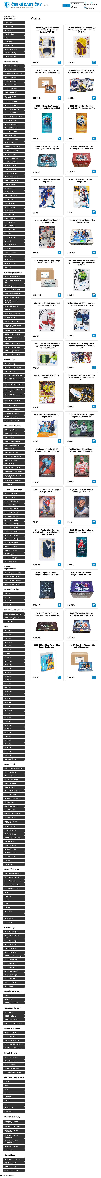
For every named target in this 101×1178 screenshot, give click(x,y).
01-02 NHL (8, 714)
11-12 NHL (7, 676)
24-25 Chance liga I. (11, 944)
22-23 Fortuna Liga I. (11, 963)
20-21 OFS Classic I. (11, 128)
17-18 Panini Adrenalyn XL (13, 1068)
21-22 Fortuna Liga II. (11, 967)
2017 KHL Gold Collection (12, 813)
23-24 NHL (8, 631)
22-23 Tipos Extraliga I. (11, 524)
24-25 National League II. (12, 881)
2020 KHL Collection (11, 779)
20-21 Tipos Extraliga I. (11, 539)
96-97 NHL (8, 732)
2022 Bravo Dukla (10, 1016)
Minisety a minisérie (11, 49)
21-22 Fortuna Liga (10, 1036)
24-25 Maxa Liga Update (12, 367)
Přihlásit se (87, 4)
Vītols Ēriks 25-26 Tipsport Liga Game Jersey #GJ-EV (47, 304)
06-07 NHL (8, 695)
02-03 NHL (8, 710)
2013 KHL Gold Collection (12, 838)
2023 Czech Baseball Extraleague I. (11, 1136)
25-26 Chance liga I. (11, 932)
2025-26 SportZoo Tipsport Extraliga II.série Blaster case (47, 71)
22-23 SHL (8, 601)
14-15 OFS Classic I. (11, 177)
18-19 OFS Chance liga (12, 409)
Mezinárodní (8, 918)
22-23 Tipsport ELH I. (11, 105)
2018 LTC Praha (9, 437)
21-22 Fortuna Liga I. (11, 971)
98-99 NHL (8, 725)
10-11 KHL (7, 860)
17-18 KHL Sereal (10, 810)
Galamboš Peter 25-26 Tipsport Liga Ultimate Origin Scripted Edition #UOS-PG (47, 346)
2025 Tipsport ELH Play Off (13, 73)
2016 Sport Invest (10, 1167)
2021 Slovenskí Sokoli (11, 1040)
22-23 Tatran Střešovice (12, 1159)
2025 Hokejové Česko (11, 286)
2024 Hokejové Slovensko (12, 576)
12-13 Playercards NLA (11, 888)
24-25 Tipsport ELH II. (11, 77)
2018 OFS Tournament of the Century (13, 338)
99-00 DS (7, 256)
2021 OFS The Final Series (13, 116)
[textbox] (77, 4)
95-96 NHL (8, 736)
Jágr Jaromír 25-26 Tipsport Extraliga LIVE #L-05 (81, 491)
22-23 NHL (8, 634)
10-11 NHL (7, 680)
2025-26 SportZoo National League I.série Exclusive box (47, 574)
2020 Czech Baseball (11, 1146)
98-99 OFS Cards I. (10, 263)
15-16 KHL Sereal (10, 830)
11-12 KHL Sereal (10, 856)
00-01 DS (7, 248)
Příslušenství (8, 41)
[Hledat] (66, 5)
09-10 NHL (8, 683)
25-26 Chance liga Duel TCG (12, 936)
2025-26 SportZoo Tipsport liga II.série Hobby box (81, 221)
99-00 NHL (8, 721)
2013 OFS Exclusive (11, 180)
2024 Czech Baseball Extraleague (11, 1121)
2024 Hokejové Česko (11, 297)
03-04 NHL (8, 706)
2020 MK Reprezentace (12, 330)
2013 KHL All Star (10, 841)
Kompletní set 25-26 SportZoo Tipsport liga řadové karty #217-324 (81, 346)
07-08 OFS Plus (9, 211)
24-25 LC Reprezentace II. (13, 276)
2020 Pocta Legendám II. (12, 614)
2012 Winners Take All (11, 460)
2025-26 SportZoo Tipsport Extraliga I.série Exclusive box (47, 614)
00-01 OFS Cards (10, 245)
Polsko (6, 903)
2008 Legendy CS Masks (12, 480)
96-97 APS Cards (10, 982)
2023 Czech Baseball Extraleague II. (11, 1130)
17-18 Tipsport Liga (10, 558)
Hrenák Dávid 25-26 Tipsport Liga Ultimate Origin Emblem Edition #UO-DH (82, 30)
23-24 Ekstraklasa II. (11, 1061)
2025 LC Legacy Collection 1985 (13, 281)
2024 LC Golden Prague (12, 293)
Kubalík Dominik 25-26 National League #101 (47, 181)
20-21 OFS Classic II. (11, 124)
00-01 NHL (8, 717)
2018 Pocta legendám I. (12, 618)
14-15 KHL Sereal (10, 834)
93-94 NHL (8, 744)
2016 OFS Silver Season (12, 441)
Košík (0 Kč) (90, 8)
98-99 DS (7, 267)
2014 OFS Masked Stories (12, 456)
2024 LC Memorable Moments (11, 301)
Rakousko (7, 907)
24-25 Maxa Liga (9, 371)
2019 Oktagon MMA (11, 1163)
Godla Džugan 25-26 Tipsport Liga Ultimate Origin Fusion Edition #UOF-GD (47, 30)
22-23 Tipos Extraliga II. (12, 520)
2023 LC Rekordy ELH (11, 92)
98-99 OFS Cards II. (10, 260)
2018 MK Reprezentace (12, 343)
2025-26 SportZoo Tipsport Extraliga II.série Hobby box (47, 147)
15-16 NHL (8, 661)
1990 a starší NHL (10, 759)
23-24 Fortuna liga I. (11, 952)
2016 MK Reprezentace (12, 351)
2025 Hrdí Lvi (8, 995)
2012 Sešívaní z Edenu (11, 1020)
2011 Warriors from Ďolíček (13, 1023)
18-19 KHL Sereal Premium (13, 798)
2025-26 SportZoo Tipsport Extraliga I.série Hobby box (81, 614)
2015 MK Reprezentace (12, 354)
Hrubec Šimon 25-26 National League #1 (81, 181)
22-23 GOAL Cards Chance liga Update (13, 390)
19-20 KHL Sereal (10, 795)
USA (6, 1104)
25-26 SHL (8, 593)
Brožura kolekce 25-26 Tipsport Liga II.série (47, 416)
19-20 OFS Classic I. (11, 135)
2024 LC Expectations (11, 306)
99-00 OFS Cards (10, 252)
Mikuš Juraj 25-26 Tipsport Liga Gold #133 (47, 376)
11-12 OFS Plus (9, 192)
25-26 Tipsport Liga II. (11, 493)
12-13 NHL (7, 672)
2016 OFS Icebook (10, 449)
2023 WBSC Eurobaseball (13, 1126)
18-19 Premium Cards (11, 413)
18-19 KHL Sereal (10, 802)
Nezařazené (8, 484)
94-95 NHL (8, 740)
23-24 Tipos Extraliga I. (12, 512)
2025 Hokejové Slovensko (12, 573)
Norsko (6, 900)
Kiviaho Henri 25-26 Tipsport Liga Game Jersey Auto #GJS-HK (82, 304)
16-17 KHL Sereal (10, 817)
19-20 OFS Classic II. (11, 131)
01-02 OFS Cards (10, 237)
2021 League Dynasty (11, 430)
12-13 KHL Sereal (10, 849)
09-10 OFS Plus (9, 203)
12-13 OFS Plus (9, 188)
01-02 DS (7, 241)
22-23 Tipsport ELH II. (11, 101)
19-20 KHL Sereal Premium (13, 791)
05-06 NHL (8, 698)
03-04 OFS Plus (9, 226)
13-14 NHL (8, 668)
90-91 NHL (8, 755)
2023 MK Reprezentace (12, 310)
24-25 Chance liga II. (11, 941)
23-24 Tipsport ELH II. (11, 85)
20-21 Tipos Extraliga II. (12, 535)
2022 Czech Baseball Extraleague (11, 1141)
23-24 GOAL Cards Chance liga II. (13, 379)
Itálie (6, 1089)
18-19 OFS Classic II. (11, 139)
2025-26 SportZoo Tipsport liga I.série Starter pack (47, 646)
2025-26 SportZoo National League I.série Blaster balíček (81, 531)
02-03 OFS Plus (9, 229)
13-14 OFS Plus (9, 184)
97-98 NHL (7, 729)
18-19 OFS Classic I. (11, 143)
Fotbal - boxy (8, 30)
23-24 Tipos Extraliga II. (12, 508)
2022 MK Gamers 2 (10, 317)
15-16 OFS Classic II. (11, 165)
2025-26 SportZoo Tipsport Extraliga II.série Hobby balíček (47, 107)
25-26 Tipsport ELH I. (11, 70)
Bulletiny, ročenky (10, 53)
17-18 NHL (7, 653)
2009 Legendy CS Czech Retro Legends (12, 476)
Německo (7, 896)
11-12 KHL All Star (10, 853)
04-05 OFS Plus (9, 222)
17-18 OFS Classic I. (11, 154)
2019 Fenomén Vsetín (11, 434)
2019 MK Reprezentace (12, 334)
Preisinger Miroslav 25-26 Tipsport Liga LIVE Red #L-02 (47, 450)
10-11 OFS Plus (9, 199)
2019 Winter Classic (10, 550)
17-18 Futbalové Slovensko (13, 1048)
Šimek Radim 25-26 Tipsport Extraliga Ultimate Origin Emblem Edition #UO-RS (47, 532)
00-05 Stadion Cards (11, 1170)
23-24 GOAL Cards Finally (13, 375)
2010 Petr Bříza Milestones (13, 471)
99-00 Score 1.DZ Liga (11, 420)
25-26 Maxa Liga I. (10, 364)
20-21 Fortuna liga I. (10, 978)
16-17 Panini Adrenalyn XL (13, 1072)
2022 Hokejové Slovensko (12, 584)
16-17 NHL (7, 657)
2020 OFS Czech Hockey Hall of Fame (12, 325)
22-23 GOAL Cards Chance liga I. (13, 401)
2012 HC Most (9, 464)
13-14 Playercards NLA (12, 885)
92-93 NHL (8, 748)
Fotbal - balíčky (9, 34)
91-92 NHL (8, 751)
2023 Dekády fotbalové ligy (13, 956)
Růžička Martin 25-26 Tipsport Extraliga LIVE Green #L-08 (81, 450)
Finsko (6, 892)
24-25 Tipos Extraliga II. (12, 501)
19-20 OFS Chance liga (12, 405)
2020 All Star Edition (11, 542)
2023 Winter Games (11, 516)
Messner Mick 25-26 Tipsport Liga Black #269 (47, 221)
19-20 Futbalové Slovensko (13, 1044)
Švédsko (7, 915)
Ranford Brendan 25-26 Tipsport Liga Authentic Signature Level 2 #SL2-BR (81, 263)
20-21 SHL (8, 605)
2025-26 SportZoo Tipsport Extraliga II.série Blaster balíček (81, 107)
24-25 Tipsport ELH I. (11, 81)
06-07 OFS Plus (9, 214)
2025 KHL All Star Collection (13, 768)
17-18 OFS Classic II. (11, 150)
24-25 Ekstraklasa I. (10, 1057)
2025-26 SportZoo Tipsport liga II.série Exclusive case (47, 262)
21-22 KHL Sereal (10, 772)
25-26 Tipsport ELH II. (11, 66)
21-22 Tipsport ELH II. (11, 109)
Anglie (6, 1081)
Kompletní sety (9, 45)
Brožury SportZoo (10, 56)
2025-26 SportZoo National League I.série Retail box (81, 574)
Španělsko (7, 1096)
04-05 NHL (8, 702)
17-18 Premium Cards (11, 417)
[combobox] (77, 3)
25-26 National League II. (12, 873)
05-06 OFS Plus (9, 218)
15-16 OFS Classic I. (11, 169)
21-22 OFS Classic (10, 120)
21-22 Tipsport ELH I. (11, 113)
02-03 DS (7, 233)
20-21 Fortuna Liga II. (11, 975)
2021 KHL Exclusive (11, 776)
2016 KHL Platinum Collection (10, 821)
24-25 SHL (8, 597)
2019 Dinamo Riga (10, 787)
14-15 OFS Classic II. (11, 173)
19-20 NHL (8, 646)
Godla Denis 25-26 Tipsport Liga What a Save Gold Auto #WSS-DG (81, 377)
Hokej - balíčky (9, 26)
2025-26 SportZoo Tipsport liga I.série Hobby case (81, 646)
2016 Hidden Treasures (12, 445)
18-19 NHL (7, 649)
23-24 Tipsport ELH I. (11, 88)
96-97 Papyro (8, 986)
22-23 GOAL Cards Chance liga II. (13, 395)
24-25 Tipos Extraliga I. (12, 505)
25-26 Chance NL (10, 1012)
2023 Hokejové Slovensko (12, 580)
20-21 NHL (8, 642)
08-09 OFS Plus (9, 207)
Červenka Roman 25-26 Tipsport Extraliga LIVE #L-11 (47, 491)
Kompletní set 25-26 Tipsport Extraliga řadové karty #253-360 (81, 71)
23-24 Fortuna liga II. (11, 948)
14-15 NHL (8, 665)
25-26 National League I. (12, 877)
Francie (6, 1085)
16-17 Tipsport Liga (10, 561)
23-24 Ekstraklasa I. (10, 1065)
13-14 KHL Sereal (10, 845)
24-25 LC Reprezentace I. (12, 289)
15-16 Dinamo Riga (10, 826)
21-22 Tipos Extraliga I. (11, 531)
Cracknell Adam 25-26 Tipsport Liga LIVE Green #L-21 (82, 416)
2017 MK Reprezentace (12, 347)
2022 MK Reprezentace (12, 314)
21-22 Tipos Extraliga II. (12, 527)
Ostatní (6, 38)
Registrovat (94, 3)
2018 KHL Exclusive (11, 806)
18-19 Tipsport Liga (10, 554)
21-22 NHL (8, 638)
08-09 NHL (8, 687)
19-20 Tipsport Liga (10, 546)
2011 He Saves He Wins (12, 467)
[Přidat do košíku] (59, 62)
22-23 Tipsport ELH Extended (10, 96)
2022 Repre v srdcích (11, 1003)
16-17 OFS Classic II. (11, 158)
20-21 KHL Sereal (10, 783)
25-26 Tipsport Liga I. (11, 497)
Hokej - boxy (8, 23)
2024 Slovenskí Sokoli (11, 1033)
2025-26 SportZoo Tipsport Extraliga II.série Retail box (81, 147)
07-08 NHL (8, 691)
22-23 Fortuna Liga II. (11, 959)
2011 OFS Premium (10, 196)
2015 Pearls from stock (11, 452)
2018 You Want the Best (12, 147)
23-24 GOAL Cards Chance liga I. (13, 385)
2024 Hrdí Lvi (8, 999)
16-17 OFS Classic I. (11, 162)
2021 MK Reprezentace (12, 321)
